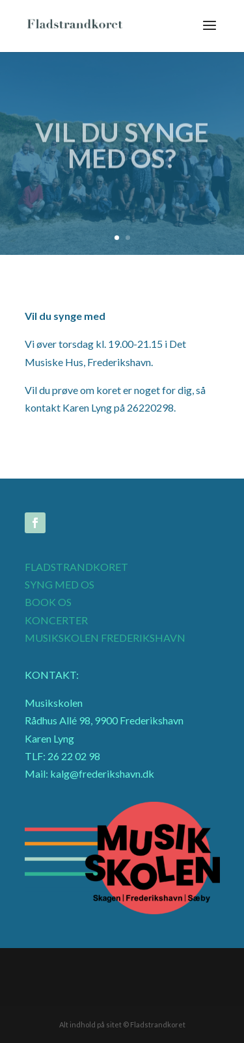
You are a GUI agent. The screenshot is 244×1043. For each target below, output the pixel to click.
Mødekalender (115, 986)
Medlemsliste (171, 967)
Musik (125, 967)
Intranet (49, 967)
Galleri (89, 967)
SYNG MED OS (59, 584)
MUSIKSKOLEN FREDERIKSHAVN (105, 637)
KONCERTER (56, 620)
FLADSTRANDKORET (76, 567)
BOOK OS (48, 602)
